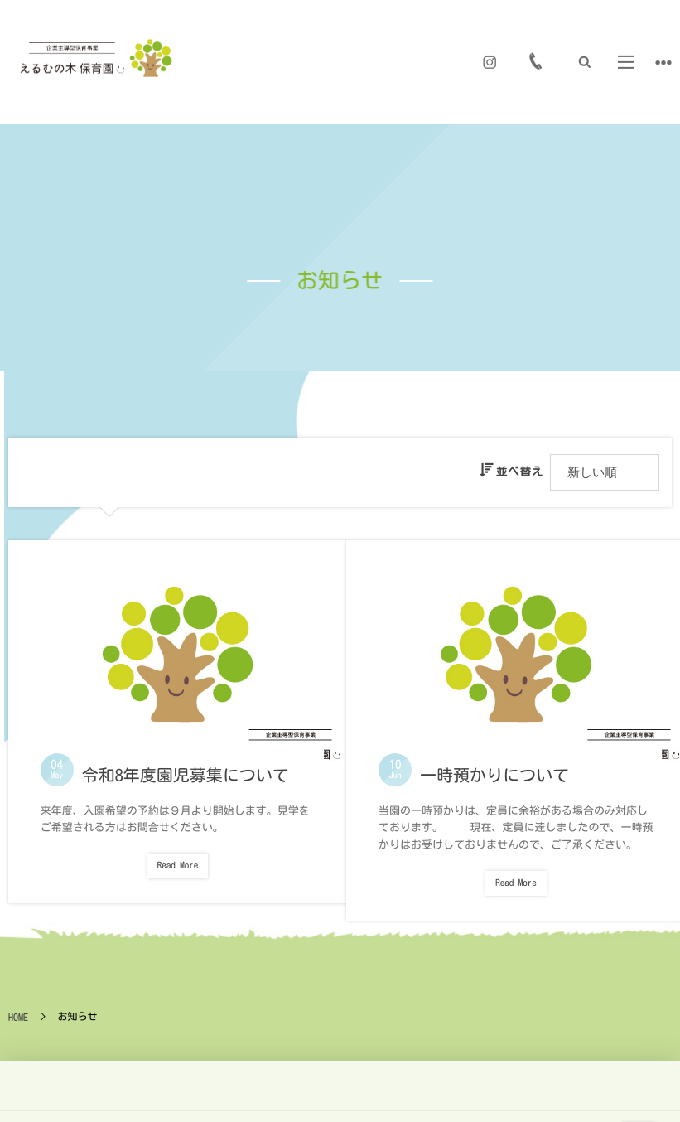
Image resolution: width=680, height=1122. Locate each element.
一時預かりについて (493, 767)
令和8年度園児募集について (183, 767)
